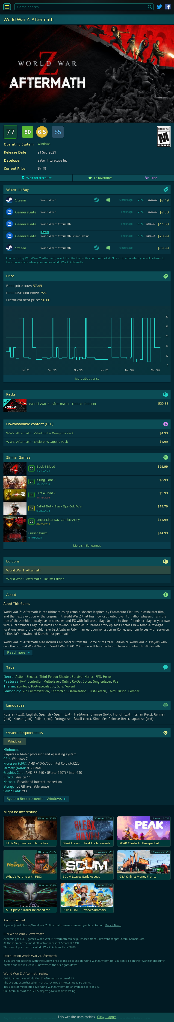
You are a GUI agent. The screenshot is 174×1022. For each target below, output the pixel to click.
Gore (60, 686)
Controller (34, 682)
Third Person (117, 691)
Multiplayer (52, 682)
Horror (107, 677)
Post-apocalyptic (43, 686)
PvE (115, 682)
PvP (23, 682)
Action (19, 677)
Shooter (32, 677)
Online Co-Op (71, 682)
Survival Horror (82, 677)
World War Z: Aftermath (23, 570)
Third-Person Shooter (54, 677)
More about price (87, 378)
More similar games (87, 545)
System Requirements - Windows (37, 798)
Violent (70, 686)
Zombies (23, 686)
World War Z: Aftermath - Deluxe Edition (35, 579)
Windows (44, 144)
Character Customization (68, 691)
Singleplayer (102, 682)
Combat (133, 691)
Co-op (87, 682)
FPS (98, 677)
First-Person (97, 691)
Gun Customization (35, 691)
